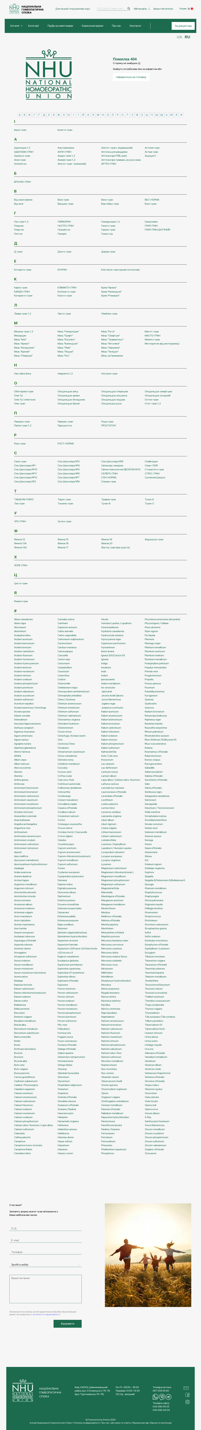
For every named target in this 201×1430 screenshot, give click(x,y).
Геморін (62, 233)
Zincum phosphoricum (156, 1136)
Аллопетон (20, 163)
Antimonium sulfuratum (26, 843)
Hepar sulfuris (65, 1140)
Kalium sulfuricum (110, 747)
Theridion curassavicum (157, 1000)
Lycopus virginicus (111, 859)
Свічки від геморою (112, 465)
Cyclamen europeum (69, 871)
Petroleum (106, 1136)
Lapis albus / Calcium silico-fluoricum (120, 779)
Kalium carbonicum (111, 727)
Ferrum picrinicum (67, 1016)
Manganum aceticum (112, 899)
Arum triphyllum (22, 919)
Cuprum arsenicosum (69, 851)
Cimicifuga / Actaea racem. (72, 735)
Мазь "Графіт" (65, 335)
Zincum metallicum (155, 1128)
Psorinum (150, 687)
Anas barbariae (22, 819)
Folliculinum (64, 1028)
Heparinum (63, 1144)
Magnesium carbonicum (114, 867)
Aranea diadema (22, 875)
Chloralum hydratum (68, 723)
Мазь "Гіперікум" (23, 355)
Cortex (61, 819)
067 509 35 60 (161, 1390)
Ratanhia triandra (154, 723)
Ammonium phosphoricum (28, 807)
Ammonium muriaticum (26, 803)
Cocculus (63, 767)
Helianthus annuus (67, 1128)
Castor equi (64, 658)
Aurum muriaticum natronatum (30, 972)
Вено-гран (107, 199)
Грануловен (151, 221)
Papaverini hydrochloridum (115, 1116)
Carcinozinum (65, 642)
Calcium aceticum (23, 1092)
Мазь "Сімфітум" (110, 335)
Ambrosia (19, 783)
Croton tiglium (65, 835)
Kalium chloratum (110, 731)
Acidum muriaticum (24, 671)
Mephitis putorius (110, 936)
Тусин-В (106, 503)
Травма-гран (108, 499)
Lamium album (109, 775)
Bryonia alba (20, 1060)
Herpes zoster (65, 1152)
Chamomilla (64, 682)
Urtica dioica (151, 1036)
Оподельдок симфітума (158, 391)
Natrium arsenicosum (112, 1020)
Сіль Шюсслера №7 (68, 477)
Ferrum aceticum (67, 988)
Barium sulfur (21, 1000)
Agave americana (23, 735)
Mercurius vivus (109, 964)
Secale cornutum (154, 823)
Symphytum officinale (156, 944)
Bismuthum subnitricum (26, 1032)
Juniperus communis (112, 707)
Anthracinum (20, 831)
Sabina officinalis (154, 775)
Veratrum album (153, 1064)
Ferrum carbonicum (68, 992)
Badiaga (18, 980)
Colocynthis (64, 791)
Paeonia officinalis (110, 1108)
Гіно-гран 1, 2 (21, 221)
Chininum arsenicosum (69, 703)
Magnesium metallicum (113, 875)
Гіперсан (19, 225)
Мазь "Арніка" (21, 343)
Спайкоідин (151, 460)
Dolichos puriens (66, 899)
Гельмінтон (64, 229)
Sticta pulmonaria (154, 899)
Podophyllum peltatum (157, 662)
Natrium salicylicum (111, 1048)
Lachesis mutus (109, 771)
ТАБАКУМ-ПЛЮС (24, 499)
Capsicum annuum (67, 626)
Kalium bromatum (110, 723)
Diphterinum (64, 895)
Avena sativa (21, 976)
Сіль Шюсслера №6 (69, 473)
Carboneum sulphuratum (71, 638)
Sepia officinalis (153, 847)
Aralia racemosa (22, 871)
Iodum (104, 674)
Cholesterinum (65, 727)
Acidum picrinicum (23, 687)
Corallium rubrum (67, 811)
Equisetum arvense (68, 940)
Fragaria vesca (65, 1036)
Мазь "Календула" (68, 343)
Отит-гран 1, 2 (153, 403)
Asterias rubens (22, 948)
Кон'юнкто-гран (67, 291)
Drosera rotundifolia (68, 903)
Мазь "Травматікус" (112, 339)
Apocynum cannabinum (26, 859)
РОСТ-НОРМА (66, 443)
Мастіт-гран (152, 331)
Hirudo (104, 618)
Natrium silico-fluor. (111, 1052)
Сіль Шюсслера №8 (69, 481)
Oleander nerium (110, 1076)
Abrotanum (20, 626)
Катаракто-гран (23, 295)
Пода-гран (107, 421)
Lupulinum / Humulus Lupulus (116, 847)
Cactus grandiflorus (24, 1076)
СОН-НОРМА (108, 477)
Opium (104, 1092)
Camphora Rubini (23, 1148)
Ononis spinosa (109, 1084)
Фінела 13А (20, 543)
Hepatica (62, 1148)
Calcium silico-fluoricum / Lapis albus (33, 1124)
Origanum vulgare (110, 1096)
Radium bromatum (154, 711)
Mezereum (107, 968)
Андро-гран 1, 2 (66, 155)
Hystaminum (108, 646)
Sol (146, 859)
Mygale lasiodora (110, 992)
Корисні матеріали (99, 25)
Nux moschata (109, 1068)
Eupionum (63, 984)
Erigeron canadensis (68, 956)
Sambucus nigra (153, 791)
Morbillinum (107, 976)
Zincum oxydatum (154, 1132)
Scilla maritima (152, 811)
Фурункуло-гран (154, 538)
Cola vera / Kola (66, 779)
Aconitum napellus (24, 703)
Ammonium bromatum (26, 791)
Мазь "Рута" (108, 331)
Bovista (18, 1052)
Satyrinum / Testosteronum (159, 807)
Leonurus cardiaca (111, 811)
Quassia (149, 699)
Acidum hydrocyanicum (26, 662)
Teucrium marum (154, 988)
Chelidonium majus (68, 687)
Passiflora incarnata (111, 1124)
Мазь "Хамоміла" (110, 347)
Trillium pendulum (154, 1020)
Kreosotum (107, 759)
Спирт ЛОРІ (151, 465)
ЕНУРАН (62, 269)
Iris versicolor (108, 687)
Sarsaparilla (151, 803)
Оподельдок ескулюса (114, 395)
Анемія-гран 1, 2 (66, 159)
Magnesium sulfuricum (113, 883)
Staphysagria (152, 895)
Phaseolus (106, 1144)
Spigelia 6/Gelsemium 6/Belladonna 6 (165, 879)
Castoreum (64, 662)
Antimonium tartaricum (26, 847)
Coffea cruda (65, 775)
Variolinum (150, 1060)
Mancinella (106, 891)
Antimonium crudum (24, 839)
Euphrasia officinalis (68, 980)
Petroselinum (108, 1140)
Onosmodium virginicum (114, 1088)
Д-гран (18, 251)
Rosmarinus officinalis (156, 751)
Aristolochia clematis (25, 891)
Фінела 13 (19, 538)
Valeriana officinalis (155, 1052)
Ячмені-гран (21, 600)
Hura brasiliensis (110, 626)
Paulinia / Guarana (110, 1128)
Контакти (145, 25)
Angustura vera (22, 827)
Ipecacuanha (108, 679)
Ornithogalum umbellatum (115, 1100)
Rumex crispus (152, 759)
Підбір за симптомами (64, 25)
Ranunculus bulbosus (156, 715)
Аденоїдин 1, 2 (22, 147)
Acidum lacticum (23, 666)
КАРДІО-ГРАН (22, 291)
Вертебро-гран (110, 203)
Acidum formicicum (24, 658)
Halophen (63, 1116)
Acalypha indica (22, 634)
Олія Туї (18, 395)
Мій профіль (140, 8)
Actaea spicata (22, 711)
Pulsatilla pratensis (155, 691)
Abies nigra (20, 622)
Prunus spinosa (153, 682)
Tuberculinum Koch (155, 1028)
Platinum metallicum (155, 646)
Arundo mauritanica (24, 924)
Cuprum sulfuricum (68, 863)
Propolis (149, 679)
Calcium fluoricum (23, 1104)
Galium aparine (65, 1052)
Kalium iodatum (109, 735)
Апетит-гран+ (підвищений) (117, 147)
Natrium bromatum (111, 1024)
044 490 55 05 (161, 1406)
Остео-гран (151, 399)
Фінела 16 (63, 543)
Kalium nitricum (109, 739)
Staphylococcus (153, 891)
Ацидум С (150, 155)
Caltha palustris (22, 1136)
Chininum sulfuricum (68, 711)
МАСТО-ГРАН (152, 335)
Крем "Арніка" (109, 287)
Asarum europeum (24, 932)
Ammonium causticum (26, 799)
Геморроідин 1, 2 (110, 221)
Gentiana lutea (65, 1060)
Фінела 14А (20, 546)
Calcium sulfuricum (24, 1128)
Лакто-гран (64, 313)
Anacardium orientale (25, 815)
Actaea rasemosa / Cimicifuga (30, 707)
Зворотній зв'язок (163, 8)
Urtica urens (151, 1040)
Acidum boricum (22, 646)
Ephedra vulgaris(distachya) (72, 932)
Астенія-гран (152, 147)
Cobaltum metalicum (69, 763)
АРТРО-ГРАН (108, 163)
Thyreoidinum (152, 1012)
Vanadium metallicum (156, 1056)
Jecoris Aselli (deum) (112, 695)
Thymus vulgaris (153, 1008)
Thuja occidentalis (154, 1004)
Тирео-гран (64, 499)
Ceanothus (63, 674)
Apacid (18, 851)
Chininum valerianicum (69, 715)
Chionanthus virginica (69, 719)
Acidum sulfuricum (24, 699)
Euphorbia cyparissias (69, 968)
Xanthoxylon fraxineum (157, 1120)
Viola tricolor (151, 1100)
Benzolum (19, 1012)
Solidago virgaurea (155, 867)
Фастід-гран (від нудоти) (115, 546)
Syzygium (150, 952)
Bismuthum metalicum (26, 1028)
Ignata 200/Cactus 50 (113, 654)
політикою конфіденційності (46, 1314)
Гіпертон (19, 229)
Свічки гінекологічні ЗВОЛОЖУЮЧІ (120, 468)
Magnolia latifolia (110, 887)
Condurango (64, 795)
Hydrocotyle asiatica (112, 634)
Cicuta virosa (64, 731)
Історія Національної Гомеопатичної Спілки (51, 1422)
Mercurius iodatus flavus (114, 956)
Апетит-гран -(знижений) (72, 163)
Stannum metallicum (155, 887)
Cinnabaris (63, 747)
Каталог (15, 25)
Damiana (62, 879)
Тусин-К (149, 499)
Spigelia (149, 875)
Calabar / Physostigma (26, 1084)
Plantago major (153, 642)
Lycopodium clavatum (113, 851)
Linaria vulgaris (109, 827)
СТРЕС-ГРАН (152, 473)
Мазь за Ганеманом (112, 355)
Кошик (183, 8)
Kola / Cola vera (109, 755)
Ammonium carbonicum (26, 795)
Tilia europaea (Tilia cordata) (160, 1016)
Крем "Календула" (111, 291)
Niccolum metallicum (112, 1060)
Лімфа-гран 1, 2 (22, 313)
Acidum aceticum (23, 638)
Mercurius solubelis (111, 960)
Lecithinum (107, 799)
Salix (147, 783)
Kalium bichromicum (111, 719)
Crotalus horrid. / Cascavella (72, 831)
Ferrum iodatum (66, 1000)
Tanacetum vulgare (155, 960)
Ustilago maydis (153, 1044)
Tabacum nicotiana (155, 956)
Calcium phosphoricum (26, 1120)
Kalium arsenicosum (111, 715)
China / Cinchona (66, 699)
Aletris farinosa (22, 751)
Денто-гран (64, 251)
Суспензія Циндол (155, 477)
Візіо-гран (63, 199)
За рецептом (183, 25)
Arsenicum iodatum (24, 908)
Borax (17, 1044)
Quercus (149, 707)
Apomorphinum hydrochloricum (30, 863)
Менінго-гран (152, 339)
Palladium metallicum (112, 1112)
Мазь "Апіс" (20, 339)
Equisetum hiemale (68, 944)
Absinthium (20, 630)
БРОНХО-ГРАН (22, 181)
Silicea (148, 855)
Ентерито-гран (22, 269)
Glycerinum (64, 1080)
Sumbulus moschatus (156, 940)
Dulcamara (63, 911)
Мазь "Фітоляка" (110, 343)
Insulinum (106, 666)
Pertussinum (108, 1132)
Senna (148, 843)
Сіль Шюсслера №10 (25, 468)
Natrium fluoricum (110, 1032)
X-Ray (148, 1116)
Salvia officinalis (153, 787)
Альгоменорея (66, 147)
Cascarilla (63, 654)
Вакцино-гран (65, 203)
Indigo (104, 662)
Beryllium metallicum (25, 1020)
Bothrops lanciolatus (25, 1048)
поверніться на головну (131, 76)
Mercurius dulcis (109, 952)
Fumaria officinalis (67, 1044)
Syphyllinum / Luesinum (157, 948)
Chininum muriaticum (69, 707)
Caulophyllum (65, 666)
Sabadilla (149, 767)
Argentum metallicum (25, 883)
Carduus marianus (67, 646)
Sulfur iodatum (152, 936)
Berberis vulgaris (23, 1016)
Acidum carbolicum (24, 650)
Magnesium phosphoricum (115, 879)
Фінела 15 (63, 538)
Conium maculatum (68, 799)
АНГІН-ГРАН (64, 151)
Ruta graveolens (153, 763)
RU (187, 36)
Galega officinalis (67, 1048)
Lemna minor (108, 807)
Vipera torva (151, 1108)
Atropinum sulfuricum (25, 956)
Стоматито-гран (154, 468)
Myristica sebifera (110, 1000)
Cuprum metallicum (68, 859)
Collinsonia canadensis (70, 787)
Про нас (125, 25)
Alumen (18, 771)
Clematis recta (65, 759)
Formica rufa (64, 1032)
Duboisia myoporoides (70, 908)
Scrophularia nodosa (155, 815)
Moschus (106, 984)
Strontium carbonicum (156, 924)
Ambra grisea (21, 779)
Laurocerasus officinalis (113, 791)
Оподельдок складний (157, 395)
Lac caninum (107, 763)
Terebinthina (151, 980)
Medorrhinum (108, 908)
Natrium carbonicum (112, 1028)
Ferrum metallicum (67, 1004)
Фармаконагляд (140, 1422)
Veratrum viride (153, 1068)
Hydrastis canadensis (112, 630)
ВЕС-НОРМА (152, 199)
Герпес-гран (108, 229)
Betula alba (20, 1024)
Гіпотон (18, 233)
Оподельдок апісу (68, 391)
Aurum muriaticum (23, 968)
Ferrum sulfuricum (67, 1020)
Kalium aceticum (110, 711)
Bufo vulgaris (21, 1068)
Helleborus (63, 1132)
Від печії (18, 203)
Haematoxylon (65, 1112)
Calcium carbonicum (24, 1100)
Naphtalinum (108, 1016)
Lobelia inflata (108, 839)
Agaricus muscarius (24, 731)
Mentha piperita (109, 924)
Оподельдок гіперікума (114, 391)
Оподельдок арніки (69, 395)
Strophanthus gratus (156, 928)
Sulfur (148, 932)
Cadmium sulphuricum (26, 1080)
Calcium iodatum (23, 1108)
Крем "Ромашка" (110, 295)
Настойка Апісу (22, 373)
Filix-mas (62, 1024)
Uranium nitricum (154, 1032)
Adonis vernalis (22, 715)
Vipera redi (150, 1104)
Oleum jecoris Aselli (111, 1080)
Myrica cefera (108, 996)
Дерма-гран (108, 251)
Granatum (63, 1088)
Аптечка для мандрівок (114, 151)
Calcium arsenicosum (25, 1096)
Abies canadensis (23, 618)
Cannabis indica (22, 1152)
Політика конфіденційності (86, 1422)
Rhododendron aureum (157, 735)
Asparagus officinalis (25, 940)
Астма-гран (151, 151)
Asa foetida (20, 928)
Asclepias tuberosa (24, 936)
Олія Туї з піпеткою (24, 399)
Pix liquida (150, 634)
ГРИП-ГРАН (151, 225)
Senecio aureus (153, 835)
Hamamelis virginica (68, 1120)
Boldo (17, 1040)
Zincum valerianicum (155, 1144)
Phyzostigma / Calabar (157, 622)
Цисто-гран (20, 582)
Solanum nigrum (153, 863)
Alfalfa (17, 755)
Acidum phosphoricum (26, 682)
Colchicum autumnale (69, 783)
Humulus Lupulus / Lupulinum (116, 622)
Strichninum (151, 919)
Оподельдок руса (111, 403)
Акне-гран (20, 159)
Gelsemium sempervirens (71, 1056)
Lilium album (107, 819)
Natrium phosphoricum (113, 1044)
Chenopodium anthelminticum (74, 691)
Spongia (149, 883)
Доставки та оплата (121, 1422)
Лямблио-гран (109, 313)
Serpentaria (151, 851)
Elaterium (63, 928)
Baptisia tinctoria (23, 984)
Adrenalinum (20, 719)
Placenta (149, 638)
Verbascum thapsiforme (158, 1072)
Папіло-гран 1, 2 (22, 425)
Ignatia (104, 658)
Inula (103, 671)
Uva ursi (149, 1048)
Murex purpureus (110, 988)
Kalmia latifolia (108, 751)
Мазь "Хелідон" (110, 351)
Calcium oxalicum (23, 1116)
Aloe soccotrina (22, 767)
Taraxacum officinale (156, 964)
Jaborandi (106, 691)
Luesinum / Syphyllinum (113, 843)
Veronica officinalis (155, 1080)
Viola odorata (152, 1096)
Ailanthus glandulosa (25, 747)
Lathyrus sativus (110, 783)
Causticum (63, 671)
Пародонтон (65, 425)
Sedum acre (151, 827)
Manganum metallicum (113, 903)
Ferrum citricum (66, 996)
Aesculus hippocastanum (27, 723)
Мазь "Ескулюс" (66, 339)
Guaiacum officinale (68, 1104)
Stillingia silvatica (154, 908)
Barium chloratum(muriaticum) (30, 992)
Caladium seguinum (24, 1088)
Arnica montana (22, 899)
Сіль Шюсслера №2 (25, 481)
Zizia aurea (150, 1152)
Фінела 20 (106, 543)
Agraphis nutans (22, 743)
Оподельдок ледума (113, 399)
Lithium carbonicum (111, 835)
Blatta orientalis (22, 1036)
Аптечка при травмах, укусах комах (121, 159)
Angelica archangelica (25, 823)
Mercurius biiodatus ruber (114, 940)
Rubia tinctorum (153, 755)
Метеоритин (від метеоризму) (162, 343)
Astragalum (20, 952)
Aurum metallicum (23, 964)
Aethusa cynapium (24, 727)
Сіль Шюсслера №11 (25, 473)
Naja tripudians (109, 1012)
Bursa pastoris (22, 1072)
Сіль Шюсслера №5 (69, 468)
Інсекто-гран (65, 129)
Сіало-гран (20, 460)
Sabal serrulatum (154, 771)
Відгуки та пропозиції (160, 1422)
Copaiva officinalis (67, 807)
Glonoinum (63, 1076)
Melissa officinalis (110, 919)
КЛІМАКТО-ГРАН (67, 287)
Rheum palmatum (154, 731)
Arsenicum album (23, 903)
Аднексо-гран (22, 155)
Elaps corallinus (66, 924)
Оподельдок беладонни (71, 399)
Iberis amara (107, 650)
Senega (149, 839)
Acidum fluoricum (23, 654)
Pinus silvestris (152, 626)
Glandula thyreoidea (68, 1072)
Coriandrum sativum (68, 815)
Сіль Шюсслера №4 (69, 465)
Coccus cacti (64, 771)
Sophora (149, 871)
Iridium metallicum (110, 682)
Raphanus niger (153, 719)
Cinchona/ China (66, 743)
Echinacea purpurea (68, 919)
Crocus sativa (65, 827)
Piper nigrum (151, 630)
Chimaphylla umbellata (69, 695)
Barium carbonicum (24, 988)
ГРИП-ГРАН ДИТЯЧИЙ (157, 229)
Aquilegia (19, 867)
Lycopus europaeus (111, 855)
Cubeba (62, 839)
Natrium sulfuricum (111, 1056)
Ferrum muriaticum (67, 1008)
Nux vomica (107, 1072)
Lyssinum (106, 863)
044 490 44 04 (162, 1409)
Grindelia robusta (67, 1100)
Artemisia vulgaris (23, 911)
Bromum (18, 1056)
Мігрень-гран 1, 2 (23, 331)
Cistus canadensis (67, 755)
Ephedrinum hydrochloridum (72, 936)
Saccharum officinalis (156, 779)
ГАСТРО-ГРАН (66, 225)
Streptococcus (153, 916)
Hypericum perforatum (113, 642)
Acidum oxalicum (23, 679)
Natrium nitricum (110, 1040)
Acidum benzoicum (24, 642)
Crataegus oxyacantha (70, 823)
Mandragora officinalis (113, 895)
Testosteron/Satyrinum (157, 984)
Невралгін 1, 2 (65, 373)
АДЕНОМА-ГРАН (23, 151)
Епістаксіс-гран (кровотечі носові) (120, 269)
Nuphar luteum (109, 1064)
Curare (61, 867)
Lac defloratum (109, 767)
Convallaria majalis (67, 803)
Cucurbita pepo (66, 843)
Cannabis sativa (66, 618)
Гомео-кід (107, 233)
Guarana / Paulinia (67, 1108)
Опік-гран (19, 403)
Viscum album (152, 1112)
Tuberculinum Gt (153, 1024)
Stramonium (151, 911)
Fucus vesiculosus (67, 1040)
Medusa (105, 911)
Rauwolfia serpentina (156, 727)
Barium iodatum (22, 996)
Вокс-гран (150, 203)
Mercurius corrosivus (112, 944)
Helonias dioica (66, 1136)
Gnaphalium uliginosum (70, 1084)
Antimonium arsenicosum (27, 835)
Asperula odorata (23, 944)
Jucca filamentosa (111, 699)
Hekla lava (63, 1124)
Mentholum (107, 928)
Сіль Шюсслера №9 (112, 460)
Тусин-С (149, 503)
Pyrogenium (151, 695)
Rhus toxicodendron (155, 743)
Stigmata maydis (154, 903)
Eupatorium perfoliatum (70, 964)
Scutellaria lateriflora (156, 819)
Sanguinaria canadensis (157, 795)
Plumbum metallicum (156, 658)
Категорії (35, 25)
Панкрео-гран (22, 421)
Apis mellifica (21, 855)
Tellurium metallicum (155, 976)
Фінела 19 (106, 538)
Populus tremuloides (156, 666)
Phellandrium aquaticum (113, 1148)
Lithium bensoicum (111, 831)
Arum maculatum (23, 916)
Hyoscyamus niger (111, 638)
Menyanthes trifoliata (112, 932)
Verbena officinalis (154, 1076)
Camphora (19, 1140)
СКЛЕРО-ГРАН (109, 473)
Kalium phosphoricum (112, 743)
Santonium (150, 799)
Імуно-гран (20, 129)
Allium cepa (20, 759)
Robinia (148, 747)
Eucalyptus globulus (68, 960)
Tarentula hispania (154, 972)
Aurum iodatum (22, 960)
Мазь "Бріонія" (22, 351)
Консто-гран (65, 295)
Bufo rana (19, 1064)
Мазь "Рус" (64, 355)
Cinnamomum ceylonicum (71, 751)
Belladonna (20, 1004)
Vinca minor (151, 1092)
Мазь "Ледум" (65, 351)
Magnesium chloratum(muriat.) (117, 871)
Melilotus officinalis (111, 916)
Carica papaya (65, 650)
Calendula (19, 1132)
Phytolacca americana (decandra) (162, 618)
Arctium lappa (21, 879)
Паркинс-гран (65, 421)
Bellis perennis (22, 1008)
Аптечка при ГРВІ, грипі (114, 155)
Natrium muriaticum (111, 1036)
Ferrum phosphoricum (69, 1012)
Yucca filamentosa (154, 1124)
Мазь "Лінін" (64, 347)
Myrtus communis (110, 1008)
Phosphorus (107, 1152)
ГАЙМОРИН (64, 221)
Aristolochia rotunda (24, 895)
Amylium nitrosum (23, 811)
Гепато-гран (108, 225)
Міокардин (20, 335)
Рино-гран (20, 443)
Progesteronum (153, 674)
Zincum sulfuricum (154, 1140)
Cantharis (63, 622)
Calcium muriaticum (24, 1112)
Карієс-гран (20, 287)
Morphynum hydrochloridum (116, 980)
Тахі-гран (19, 503)
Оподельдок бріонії (69, 403)
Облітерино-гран (23, 391)
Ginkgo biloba (65, 1064)
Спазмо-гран (108, 481)
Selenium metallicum (156, 831)
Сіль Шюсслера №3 (69, 460)
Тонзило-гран (65, 503)
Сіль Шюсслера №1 (25, 465)
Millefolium (107, 972)
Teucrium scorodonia (156, 992)
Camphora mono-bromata (28, 1144)
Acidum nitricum (22, 674)
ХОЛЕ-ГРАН (20, 564)
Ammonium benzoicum (26, 787)
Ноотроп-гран (109, 373)
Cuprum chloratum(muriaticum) (74, 855)
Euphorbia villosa (66, 976)
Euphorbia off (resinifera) (71, 972)
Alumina (18, 775)
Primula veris (151, 671)
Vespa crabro (152, 1084)
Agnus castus (21, 739)
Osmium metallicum (111, 1104)
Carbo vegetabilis (67, 634)
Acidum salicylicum (24, 691)
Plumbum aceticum (155, 650)
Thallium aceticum (154, 996)
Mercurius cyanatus (111, 948)
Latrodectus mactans (112, 787)
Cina (60, 739)
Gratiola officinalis (67, 1096)
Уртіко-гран (64, 521)
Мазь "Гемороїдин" (68, 331)
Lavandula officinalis (112, 795)
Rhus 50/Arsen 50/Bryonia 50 (161, 739)
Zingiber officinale (154, 1148)
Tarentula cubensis (155, 968)
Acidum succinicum (24, 695)
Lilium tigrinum (108, 823)
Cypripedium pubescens (71, 875)
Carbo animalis (65, 630)
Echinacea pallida (67, 916)
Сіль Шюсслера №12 (25, 477)
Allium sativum (21, 763)
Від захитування (23, 199)
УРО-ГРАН (20, 521)
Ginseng (62, 1068)
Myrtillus (105, 1004)
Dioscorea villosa (67, 891)
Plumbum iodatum (154, 654)
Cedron (62, 679)
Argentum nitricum (24, 887)
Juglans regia (108, 703)
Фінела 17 (63, 546)
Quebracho (151, 703)
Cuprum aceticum (67, 847)
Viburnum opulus (153, 1088)
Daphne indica (65, 883)
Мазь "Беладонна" (24, 347)
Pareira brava (108, 1120)
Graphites (63, 1092)
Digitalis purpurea (67, 887)
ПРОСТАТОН (108, 425)
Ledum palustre (109, 803)
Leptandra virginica (111, 815)
